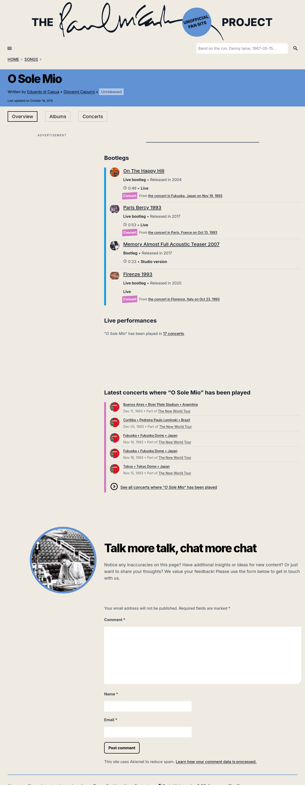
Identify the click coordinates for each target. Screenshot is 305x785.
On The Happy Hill (143, 171)
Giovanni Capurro (79, 91)
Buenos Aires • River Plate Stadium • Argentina (160, 404)
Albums (57, 116)
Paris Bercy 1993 (142, 207)
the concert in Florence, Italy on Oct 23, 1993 (184, 299)
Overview (22, 116)
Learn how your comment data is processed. (216, 761)
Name (111, 694)
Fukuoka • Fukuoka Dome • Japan (150, 435)
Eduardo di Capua (43, 91)
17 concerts (173, 333)
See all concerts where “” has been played (168, 487)
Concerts (92, 116)
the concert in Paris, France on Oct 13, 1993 (182, 232)
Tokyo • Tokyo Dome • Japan (146, 466)
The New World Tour (174, 411)
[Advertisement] (52, 172)
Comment (114, 619)
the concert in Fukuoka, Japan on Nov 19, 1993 (185, 196)
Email (110, 719)
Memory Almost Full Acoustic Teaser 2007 (171, 244)
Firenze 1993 (137, 274)
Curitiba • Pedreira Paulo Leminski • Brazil (156, 420)
